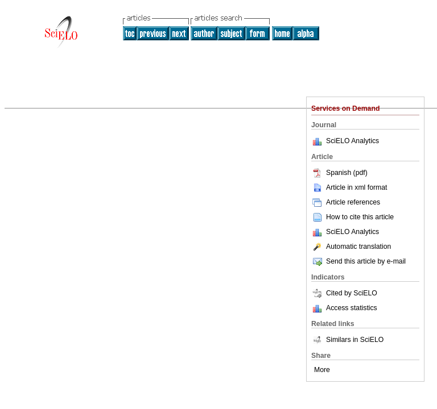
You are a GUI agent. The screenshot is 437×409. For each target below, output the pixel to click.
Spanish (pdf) (339, 173)
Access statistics (351, 308)
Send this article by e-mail (358, 261)
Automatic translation (351, 247)
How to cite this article (360, 217)
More (322, 370)
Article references (345, 202)
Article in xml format (349, 187)
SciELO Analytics (352, 141)
